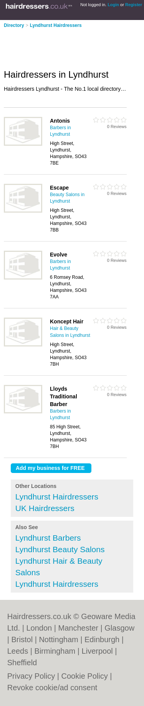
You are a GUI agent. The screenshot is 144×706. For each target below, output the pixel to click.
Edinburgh (101, 639)
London (39, 628)
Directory (14, 25)
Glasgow (119, 628)
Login (113, 4)
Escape (59, 188)
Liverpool (97, 651)
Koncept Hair (66, 321)
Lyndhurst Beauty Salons (60, 549)
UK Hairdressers (44, 508)
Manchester (78, 628)
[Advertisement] (61, 46)
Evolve (58, 254)
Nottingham (58, 639)
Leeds (17, 651)
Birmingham (55, 651)
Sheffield (22, 662)
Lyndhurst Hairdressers (56, 25)
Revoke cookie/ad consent (52, 687)
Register (133, 4)
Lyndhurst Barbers (48, 537)
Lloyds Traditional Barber (63, 396)
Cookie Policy (84, 676)
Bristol (22, 639)
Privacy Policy (31, 676)
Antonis (60, 121)
